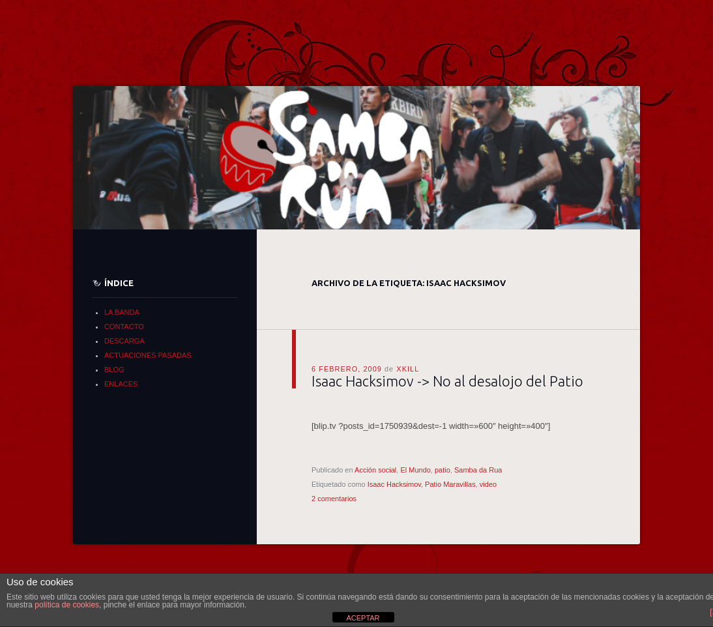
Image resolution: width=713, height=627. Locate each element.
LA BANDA (121, 312)
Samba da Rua (478, 470)
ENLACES (121, 384)
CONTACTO (124, 326)
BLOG (114, 369)
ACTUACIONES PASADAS (148, 355)
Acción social (375, 470)
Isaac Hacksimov (394, 484)
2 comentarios (334, 499)
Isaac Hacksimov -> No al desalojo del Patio (447, 381)
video (488, 484)
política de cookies (67, 604)
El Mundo (415, 470)
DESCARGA (124, 341)
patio (442, 470)
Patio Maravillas (450, 484)
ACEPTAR (362, 618)
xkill (407, 369)
